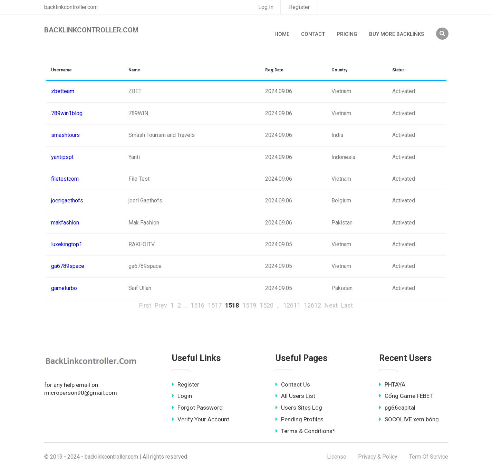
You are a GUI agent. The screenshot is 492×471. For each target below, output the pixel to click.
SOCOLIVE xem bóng (409, 419)
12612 (312, 305)
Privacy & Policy (377, 456)
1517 (215, 305)
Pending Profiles (300, 419)
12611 (291, 305)
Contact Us (293, 384)
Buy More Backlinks (396, 34)
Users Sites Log (299, 407)
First (145, 305)
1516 (197, 305)
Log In (265, 7)
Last (347, 305)
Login (182, 395)
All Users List (295, 395)
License (336, 456)
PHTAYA (392, 384)
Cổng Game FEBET (406, 395)
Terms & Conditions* (305, 431)
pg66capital (397, 407)
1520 (266, 305)
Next (331, 305)
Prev (161, 305)
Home (281, 34)
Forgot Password (197, 407)
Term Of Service (428, 456)
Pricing (347, 34)
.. (185, 305)
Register (299, 7)
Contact (313, 34)
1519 (249, 305)
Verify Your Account (200, 419)
